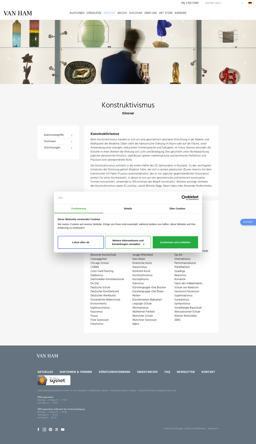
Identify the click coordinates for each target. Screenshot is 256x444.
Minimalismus (140, 308)
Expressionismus (100, 308)
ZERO (177, 320)
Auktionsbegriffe (54, 135)
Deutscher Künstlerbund (104, 292)
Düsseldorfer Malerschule (105, 300)
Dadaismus (96, 275)
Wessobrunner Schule (187, 312)
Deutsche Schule (100, 288)
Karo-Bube (138, 259)
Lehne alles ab (80, 242)
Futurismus (96, 324)
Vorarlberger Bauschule (188, 308)
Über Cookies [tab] (177, 208)
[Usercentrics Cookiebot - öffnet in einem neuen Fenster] (184, 197)
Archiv (122, 13)
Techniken (50, 141)
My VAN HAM (190, 3)
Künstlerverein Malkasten (147, 300)
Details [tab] (128, 208)
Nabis (135, 324)
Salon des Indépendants (188, 284)
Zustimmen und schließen (175, 242)
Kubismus (138, 284)
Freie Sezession (99, 320)
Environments (98, 304)
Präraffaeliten (182, 267)
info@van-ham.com (166, 391)
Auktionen (77, 13)
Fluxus (94, 316)
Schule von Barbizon (186, 288)
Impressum (213, 428)
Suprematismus (183, 296)
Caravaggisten (98, 259)
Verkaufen (93, 13)
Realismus (180, 275)
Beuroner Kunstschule (103, 255)
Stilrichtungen (52, 147)
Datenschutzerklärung (195, 428)
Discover (135, 13)
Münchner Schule (142, 316)
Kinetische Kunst (142, 263)
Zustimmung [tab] (78, 208)
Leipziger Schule (142, 304)
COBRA (94, 267)
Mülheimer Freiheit (143, 312)
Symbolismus (182, 304)
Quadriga (179, 271)
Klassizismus (139, 267)
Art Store (166, 13)
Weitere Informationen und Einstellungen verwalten (128, 242)
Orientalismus (182, 259)
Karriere (180, 13)
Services (109, 13)
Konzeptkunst (140, 279)
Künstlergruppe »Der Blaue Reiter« (148, 294)
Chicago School (99, 263)
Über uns (150, 13)
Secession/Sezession (186, 292)
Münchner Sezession (144, 320)
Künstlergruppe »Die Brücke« (149, 288)
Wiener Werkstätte (185, 316)
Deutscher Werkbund (102, 296)
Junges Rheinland (142, 255)
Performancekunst (185, 263)
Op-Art (178, 255)
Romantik (180, 279)
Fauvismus (96, 312)
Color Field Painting (101, 271)
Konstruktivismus (142, 275)
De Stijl (94, 284)
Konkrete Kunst (141, 271)
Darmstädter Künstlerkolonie (107, 279)
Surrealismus (181, 300)
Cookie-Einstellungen (173, 428)
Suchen (242, 3)
